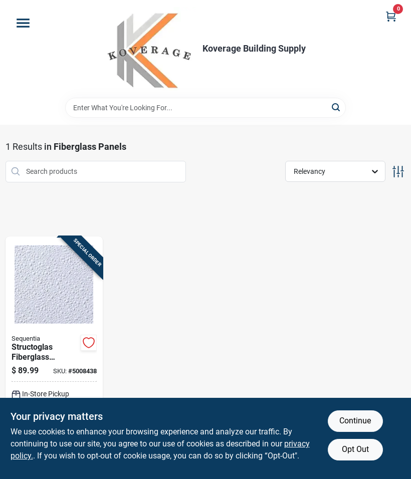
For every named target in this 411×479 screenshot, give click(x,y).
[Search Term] (205, 108)
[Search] (336, 107)
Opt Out (355, 449)
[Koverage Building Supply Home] (150, 49)
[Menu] (23, 23)
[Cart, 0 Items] (391, 16)
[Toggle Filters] (398, 171)
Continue (355, 420)
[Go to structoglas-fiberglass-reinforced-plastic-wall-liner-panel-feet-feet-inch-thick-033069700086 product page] (54, 356)
